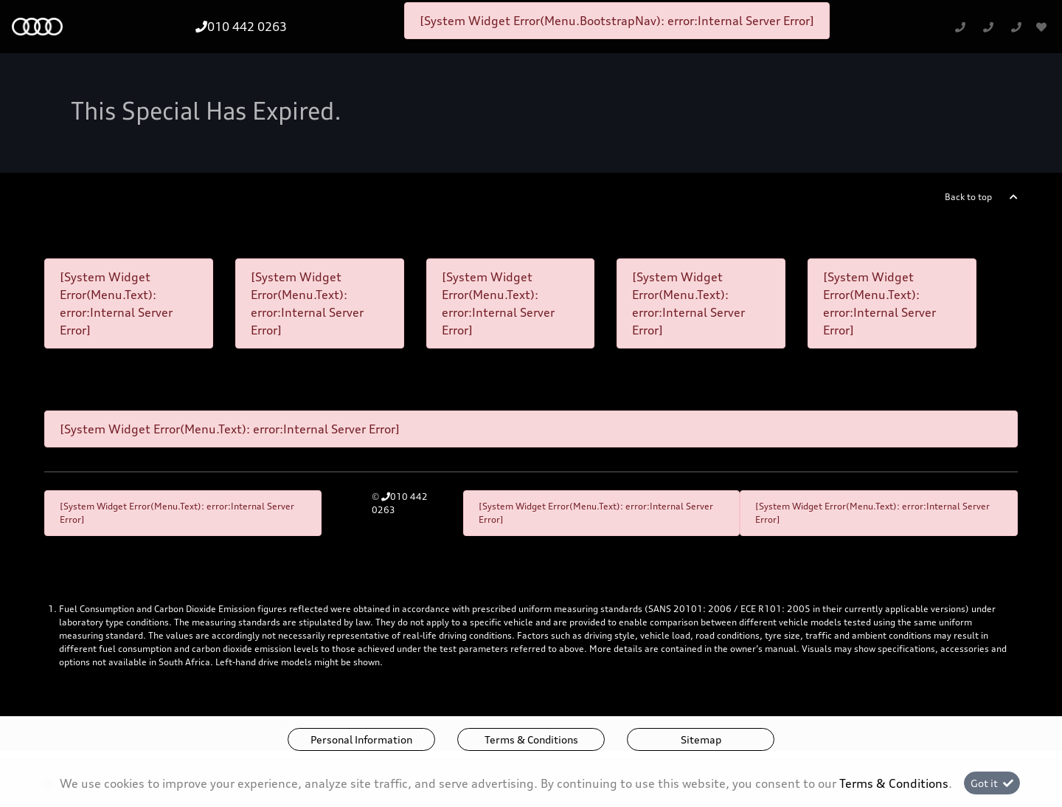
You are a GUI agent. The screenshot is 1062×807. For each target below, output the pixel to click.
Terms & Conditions (531, 739)
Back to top (968, 196)
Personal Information (361, 739)
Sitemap (701, 739)
